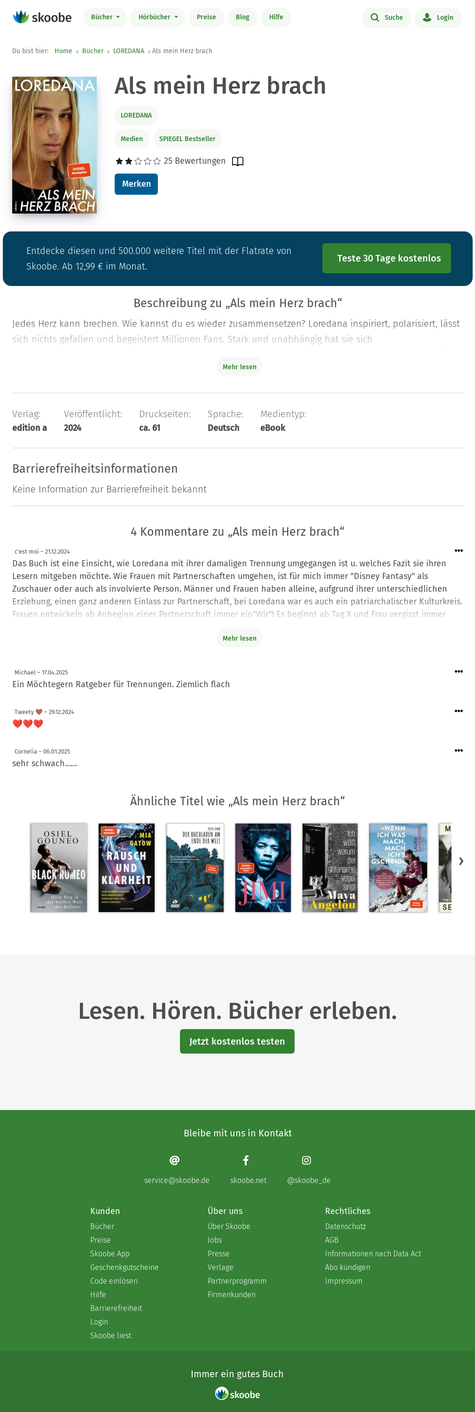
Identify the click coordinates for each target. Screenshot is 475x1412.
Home (63, 51)
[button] (461, 860)
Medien (132, 139)
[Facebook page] (248, 1169)
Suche (387, 17)
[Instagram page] (309, 1169)
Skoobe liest (110, 1335)
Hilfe (276, 17)
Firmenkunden (232, 1294)
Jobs (215, 1240)
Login (438, 17)
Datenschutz (345, 1226)
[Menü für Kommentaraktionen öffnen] (459, 551)
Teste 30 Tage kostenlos (389, 258)
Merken (136, 184)
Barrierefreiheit (116, 1308)
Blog (242, 17)
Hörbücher (155, 17)
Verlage (221, 1267)
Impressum (344, 1281)
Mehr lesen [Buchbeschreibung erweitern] (240, 367)
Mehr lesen (240, 639)
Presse (219, 1253)
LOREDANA (128, 51)
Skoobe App (110, 1253)
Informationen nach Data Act (373, 1253)
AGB (332, 1240)
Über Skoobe (229, 1226)
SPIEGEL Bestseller (187, 139)
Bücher (103, 17)
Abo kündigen (347, 1267)
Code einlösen (114, 1281)
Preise (206, 17)
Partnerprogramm (237, 1281)
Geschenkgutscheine (124, 1267)
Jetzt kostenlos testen (237, 1041)
